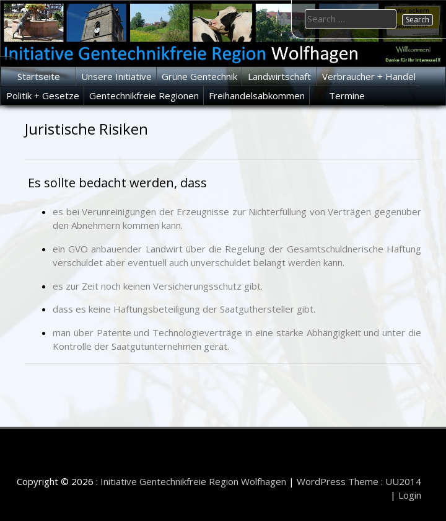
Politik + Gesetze (42, 95)
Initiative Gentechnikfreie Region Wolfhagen (193, 481)
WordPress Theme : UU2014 (359, 481)
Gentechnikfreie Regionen (144, 95)
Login (409, 495)
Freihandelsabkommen (257, 95)
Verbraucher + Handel (369, 76)
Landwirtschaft (279, 76)
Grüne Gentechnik (199, 76)
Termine (347, 95)
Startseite (38, 76)
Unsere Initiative (116, 76)
